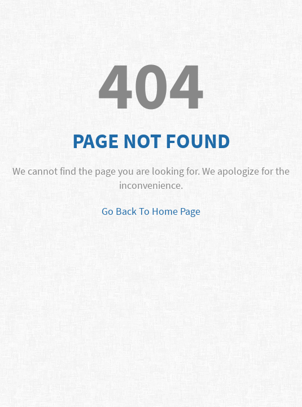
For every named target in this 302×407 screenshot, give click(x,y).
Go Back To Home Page (151, 211)
